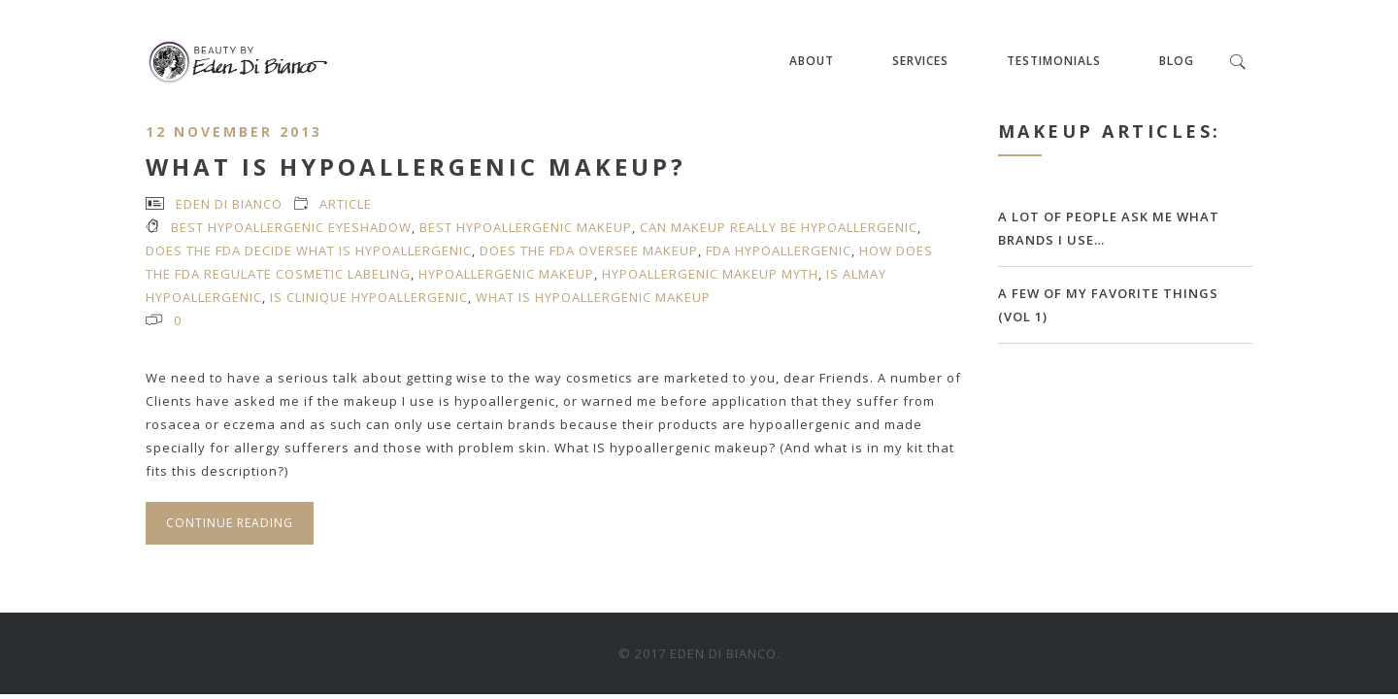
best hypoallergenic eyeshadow (291, 227)
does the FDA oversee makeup (589, 250)
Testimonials (1054, 60)
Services (920, 60)
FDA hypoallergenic (778, 250)
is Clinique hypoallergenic (369, 297)
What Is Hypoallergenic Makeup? (416, 166)
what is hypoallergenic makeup (593, 297)
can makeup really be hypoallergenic (778, 227)
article (345, 204)
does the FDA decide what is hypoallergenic (309, 250)
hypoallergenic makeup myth (710, 274)
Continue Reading (229, 523)
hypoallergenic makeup (506, 274)
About (811, 60)
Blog (1176, 60)
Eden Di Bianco (229, 204)
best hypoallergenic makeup (525, 227)
